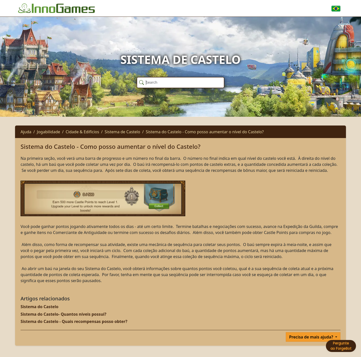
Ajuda (26, 132)
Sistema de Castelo (122, 132)
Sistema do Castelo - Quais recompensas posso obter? (74, 321)
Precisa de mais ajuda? (311, 337)
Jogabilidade (48, 132)
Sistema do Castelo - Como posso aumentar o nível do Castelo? (205, 132)
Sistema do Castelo (39, 306)
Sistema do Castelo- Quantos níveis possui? (63, 314)
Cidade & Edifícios (82, 132)
